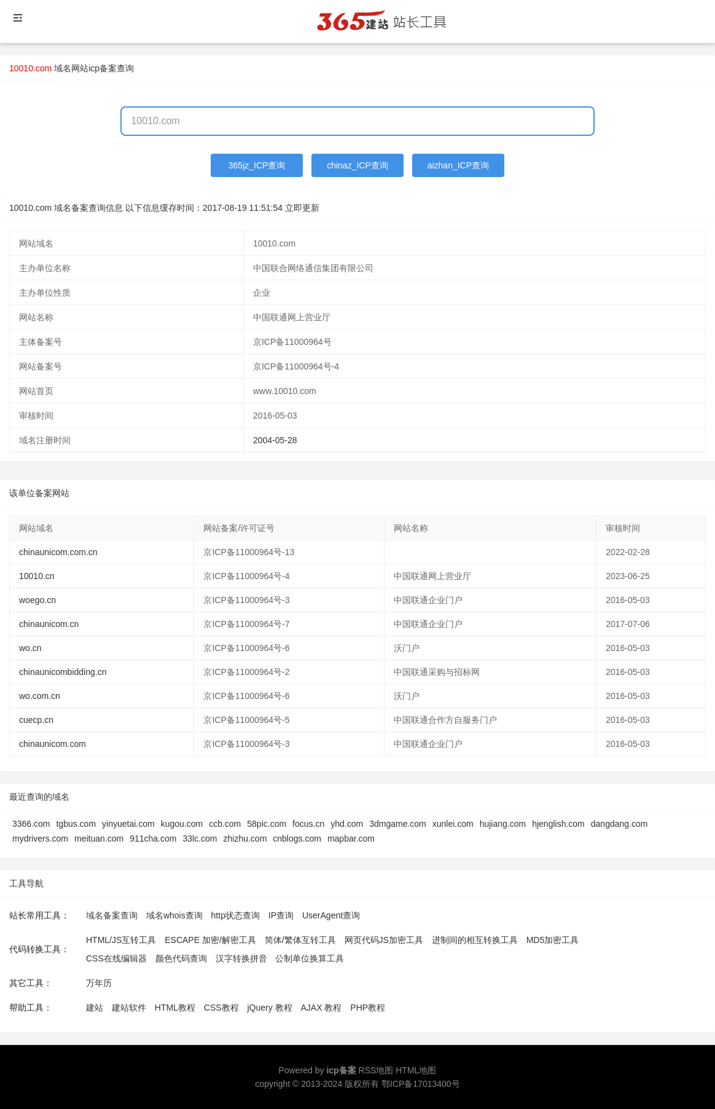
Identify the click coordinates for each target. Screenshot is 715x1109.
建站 (94, 1007)
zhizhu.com (245, 838)
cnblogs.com (297, 838)
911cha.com (153, 838)
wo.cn (30, 648)
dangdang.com (619, 824)
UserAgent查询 (331, 915)
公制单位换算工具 (309, 958)
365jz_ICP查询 (257, 165)
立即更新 (302, 208)
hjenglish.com (558, 824)
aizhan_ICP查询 (458, 165)
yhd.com (346, 824)
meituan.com (98, 838)
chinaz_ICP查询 (357, 165)
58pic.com (266, 824)
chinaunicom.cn (49, 624)
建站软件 (129, 1007)
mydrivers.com (40, 838)
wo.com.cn (39, 696)
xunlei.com (453, 824)
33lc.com (199, 838)
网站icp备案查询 (102, 68)
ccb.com (225, 824)
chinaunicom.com (52, 744)
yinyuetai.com (128, 824)
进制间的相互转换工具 (475, 940)
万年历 (99, 983)
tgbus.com (76, 824)
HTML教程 (175, 1007)
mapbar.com (351, 838)
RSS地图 (376, 1070)
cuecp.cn (36, 720)
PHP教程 (367, 1007)
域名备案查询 (112, 915)
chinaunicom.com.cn (58, 552)
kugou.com (182, 824)
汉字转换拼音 (241, 958)
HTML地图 (416, 1070)
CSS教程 (221, 1007)
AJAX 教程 (321, 1007)
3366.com (31, 824)
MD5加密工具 (552, 940)
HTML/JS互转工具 (121, 940)
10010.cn (37, 576)
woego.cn (37, 600)
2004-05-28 (275, 440)
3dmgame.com (397, 824)
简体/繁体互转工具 (300, 940)
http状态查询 (235, 915)
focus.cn (308, 824)
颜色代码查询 (181, 958)
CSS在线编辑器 (116, 958)
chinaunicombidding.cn (62, 672)
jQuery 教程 (269, 1007)
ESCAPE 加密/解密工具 (210, 940)
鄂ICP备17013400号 (420, 1084)
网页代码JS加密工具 (384, 940)
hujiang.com (503, 824)
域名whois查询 (174, 915)
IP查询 (281, 915)
